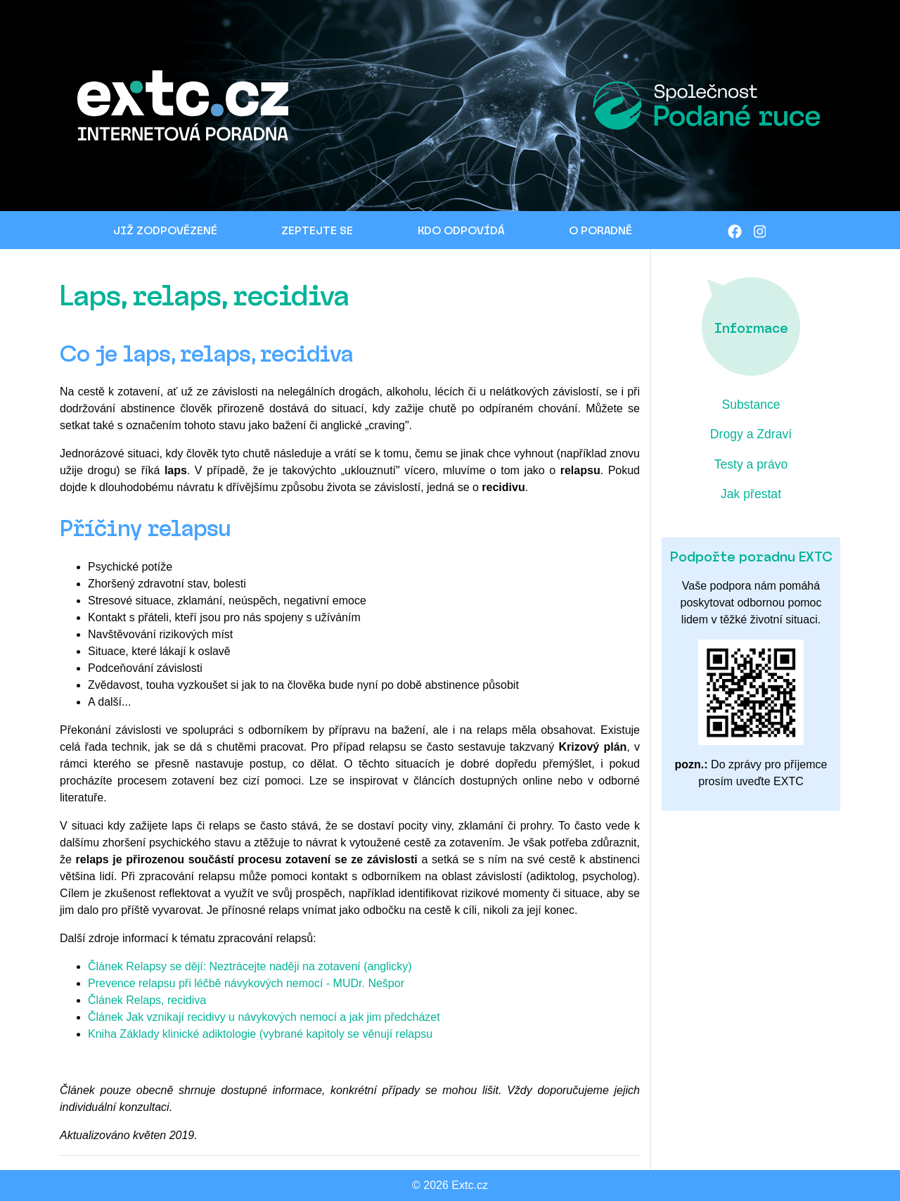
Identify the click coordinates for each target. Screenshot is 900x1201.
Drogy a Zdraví (751, 434)
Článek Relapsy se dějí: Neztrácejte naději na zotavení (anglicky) (250, 966)
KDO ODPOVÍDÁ (461, 229)
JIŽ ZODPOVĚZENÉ (165, 229)
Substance (750, 405)
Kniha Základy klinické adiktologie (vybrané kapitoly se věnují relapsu (260, 1034)
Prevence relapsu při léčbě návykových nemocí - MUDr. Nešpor (246, 983)
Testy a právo (751, 464)
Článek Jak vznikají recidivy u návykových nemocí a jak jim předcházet (264, 1017)
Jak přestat (751, 494)
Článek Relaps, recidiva (147, 1000)
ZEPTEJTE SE (317, 229)
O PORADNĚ (600, 229)
